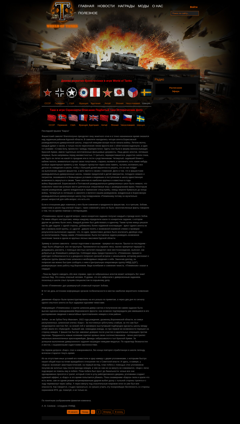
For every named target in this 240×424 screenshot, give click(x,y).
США (71, 103)
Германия (59, 103)
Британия (95, 103)
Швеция (141, 125)
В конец (119, 412)
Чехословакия (133, 103)
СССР (48, 103)
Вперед (107, 412)
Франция (83, 103)
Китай (107, 103)
